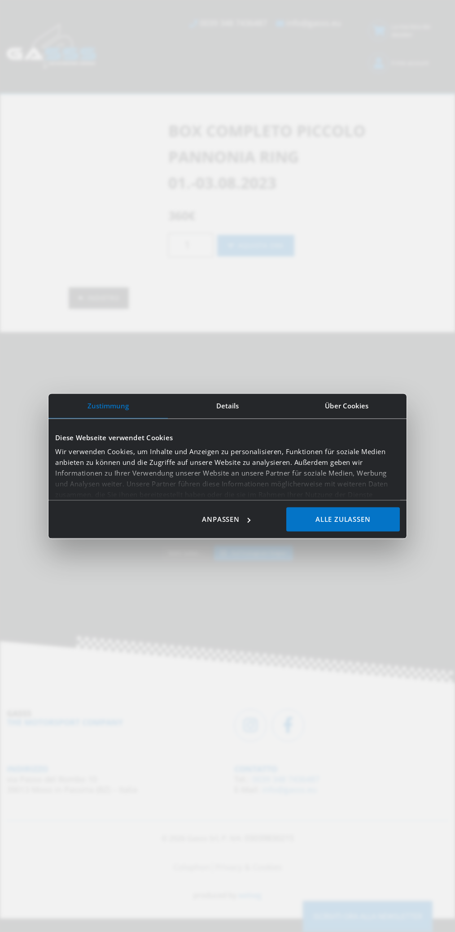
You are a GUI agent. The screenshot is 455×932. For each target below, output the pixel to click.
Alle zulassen (342, 519)
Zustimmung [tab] (108, 405)
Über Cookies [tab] (346, 405)
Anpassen (226, 519)
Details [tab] (227, 405)
